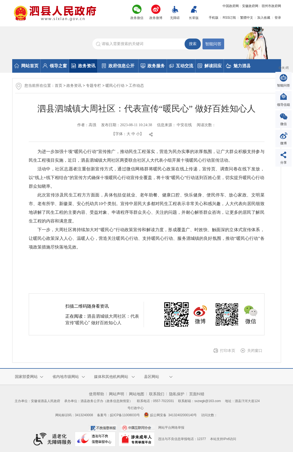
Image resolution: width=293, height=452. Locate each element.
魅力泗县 (238, 65)
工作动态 (136, 85)
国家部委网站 (26, 376)
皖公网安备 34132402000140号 (170, 415)
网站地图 (136, 394)
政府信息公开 (118, 65)
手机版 (213, 18)
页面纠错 (196, 394)
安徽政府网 (250, 6)
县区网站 (151, 376)
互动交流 (181, 65)
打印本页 (227, 350)
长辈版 (194, 18)
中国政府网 (231, 6)
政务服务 (153, 65)
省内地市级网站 (65, 376)
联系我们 (156, 394)
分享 (283, 162)
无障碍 (175, 18)
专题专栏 (93, 85)
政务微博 (155, 18)
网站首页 (26, 65)
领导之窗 (55, 65)
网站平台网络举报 (171, 427)
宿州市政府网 (271, 6)
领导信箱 (283, 105)
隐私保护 (176, 394)
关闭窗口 (254, 350)
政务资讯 (83, 65)
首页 (58, 85)
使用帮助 (96, 394)
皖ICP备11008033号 (125, 415)
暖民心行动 (114, 85)
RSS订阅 (229, 18)
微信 (283, 124)
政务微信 (136, 18)
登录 (278, 18)
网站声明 (116, 394)
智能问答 (213, 44)
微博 (283, 143)
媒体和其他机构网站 (111, 376)
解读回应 (210, 65)
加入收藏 (263, 18)
